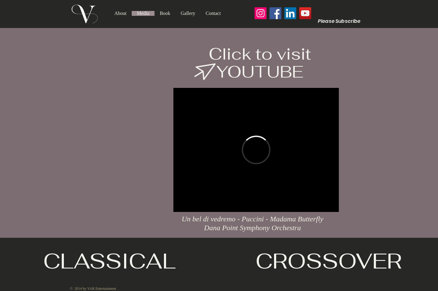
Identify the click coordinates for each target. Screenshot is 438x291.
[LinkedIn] (290, 13)
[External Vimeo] (256, 150)
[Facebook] (275, 13)
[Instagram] (260, 13)
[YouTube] (305, 13)
